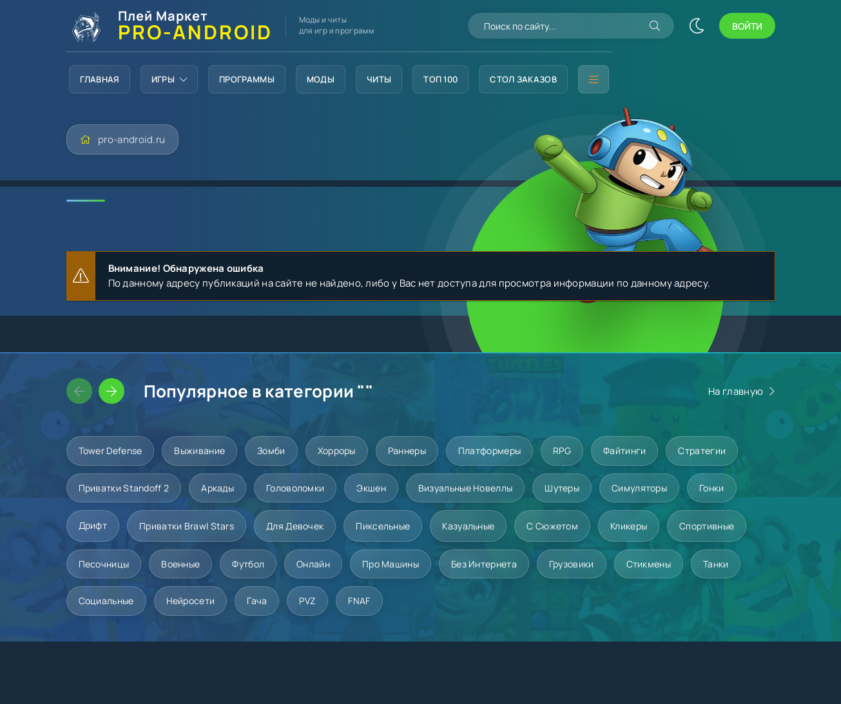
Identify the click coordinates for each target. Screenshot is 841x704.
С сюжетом (552, 526)
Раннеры (407, 450)
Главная (99, 79)
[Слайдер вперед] (111, 391)
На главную (735, 391)
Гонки (711, 488)
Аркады (217, 488)
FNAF (359, 601)
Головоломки (295, 488)
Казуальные (468, 526)
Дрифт (93, 525)
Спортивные (706, 526)
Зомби (271, 450)
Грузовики (571, 564)
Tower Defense (110, 450)
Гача (257, 601)
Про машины (390, 564)
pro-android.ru (131, 139)
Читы (379, 79)
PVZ (307, 601)
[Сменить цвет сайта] (696, 25)
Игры (169, 79)
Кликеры (628, 526)
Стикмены (648, 564)
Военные (180, 564)
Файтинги (624, 450)
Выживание (199, 450)
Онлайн (313, 564)
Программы (247, 79)
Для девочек (295, 526)
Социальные (106, 601)
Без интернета (484, 564)
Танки (716, 564)
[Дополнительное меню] (593, 79)
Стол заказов (523, 79)
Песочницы (104, 564)
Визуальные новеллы (465, 488)
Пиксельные (383, 526)
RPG (562, 450)
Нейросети (190, 601)
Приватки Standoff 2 (124, 488)
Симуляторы (639, 488)
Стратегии (702, 450)
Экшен (371, 488)
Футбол (248, 564)
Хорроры (337, 450)
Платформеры (489, 450)
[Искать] (654, 26)
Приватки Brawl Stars (186, 526)
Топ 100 (440, 79)
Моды (320, 79)
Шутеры (562, 488)
